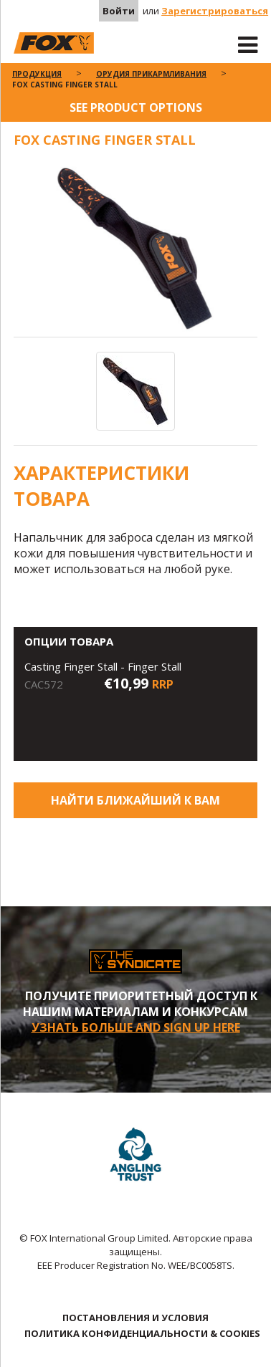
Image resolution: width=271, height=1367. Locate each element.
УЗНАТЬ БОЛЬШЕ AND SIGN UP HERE (136, 1027)
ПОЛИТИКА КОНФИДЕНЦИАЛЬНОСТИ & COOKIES (142, 1333)
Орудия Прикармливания (151, 74)
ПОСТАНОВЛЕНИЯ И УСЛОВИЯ (135, 1317)
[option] (136, 250)
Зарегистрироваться (214, 10)
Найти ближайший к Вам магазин (135, 805)
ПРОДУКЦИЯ (37, 74)
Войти (119, 10)
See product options (136, 107)
